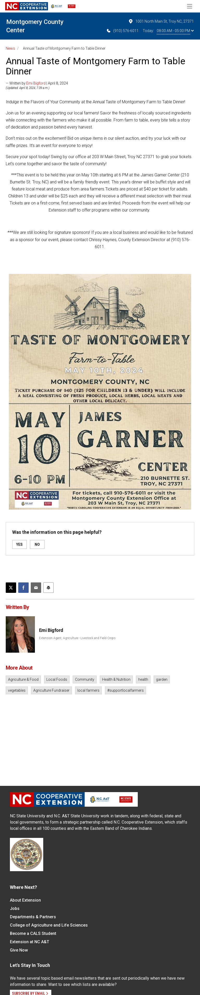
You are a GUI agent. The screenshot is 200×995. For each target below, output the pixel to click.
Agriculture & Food (23, 679)
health (143, 679)
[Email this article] (36, 587)
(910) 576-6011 (122, 30)
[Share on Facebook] (23, 587)
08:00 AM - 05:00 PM (175, 31)
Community (84, 679)
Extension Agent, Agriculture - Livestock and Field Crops (77, 638)
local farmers (88, 690)
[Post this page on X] (11, 587)
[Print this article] (48, 587)
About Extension (25, 900)
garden (161, 679)
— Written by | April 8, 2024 (37, 83)
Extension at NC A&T (29, 941)
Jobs (15, 908)
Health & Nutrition (116, 679)
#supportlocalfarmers (125, 690)
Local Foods (56, 679)
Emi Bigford (36, 83)
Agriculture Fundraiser (51, 690)
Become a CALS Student (33, 933)
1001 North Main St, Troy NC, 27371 (161, 21)
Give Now (19, 950)
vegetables (17, 690)
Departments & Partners (33, 916)
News (10, 48)
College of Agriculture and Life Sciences (49, 925)
